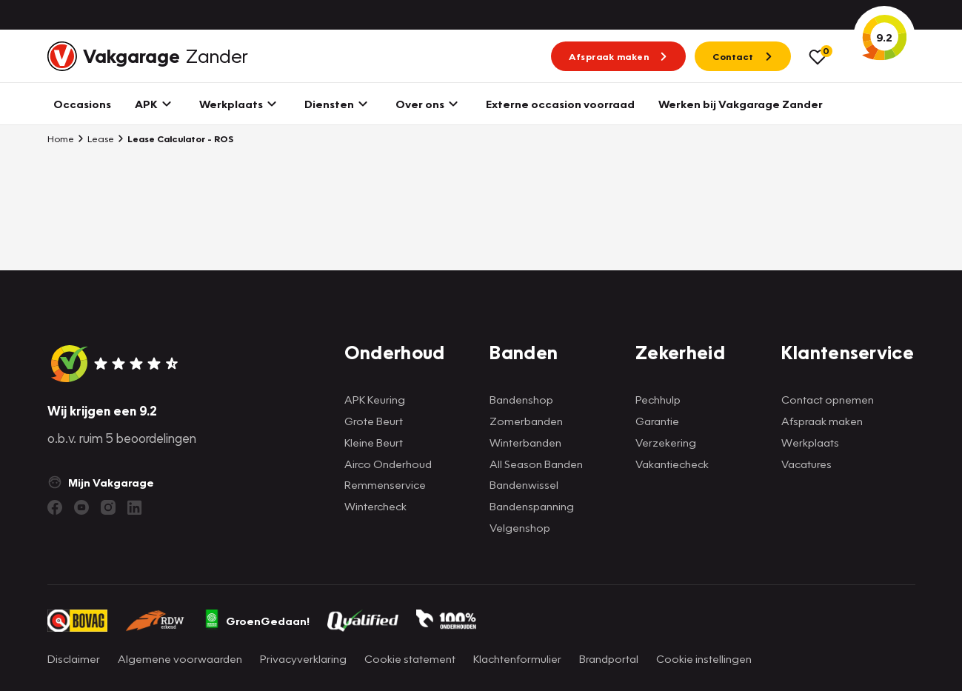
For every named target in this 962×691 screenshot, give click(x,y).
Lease (95, 138)
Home (60, 138)
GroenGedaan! (256, 621)
